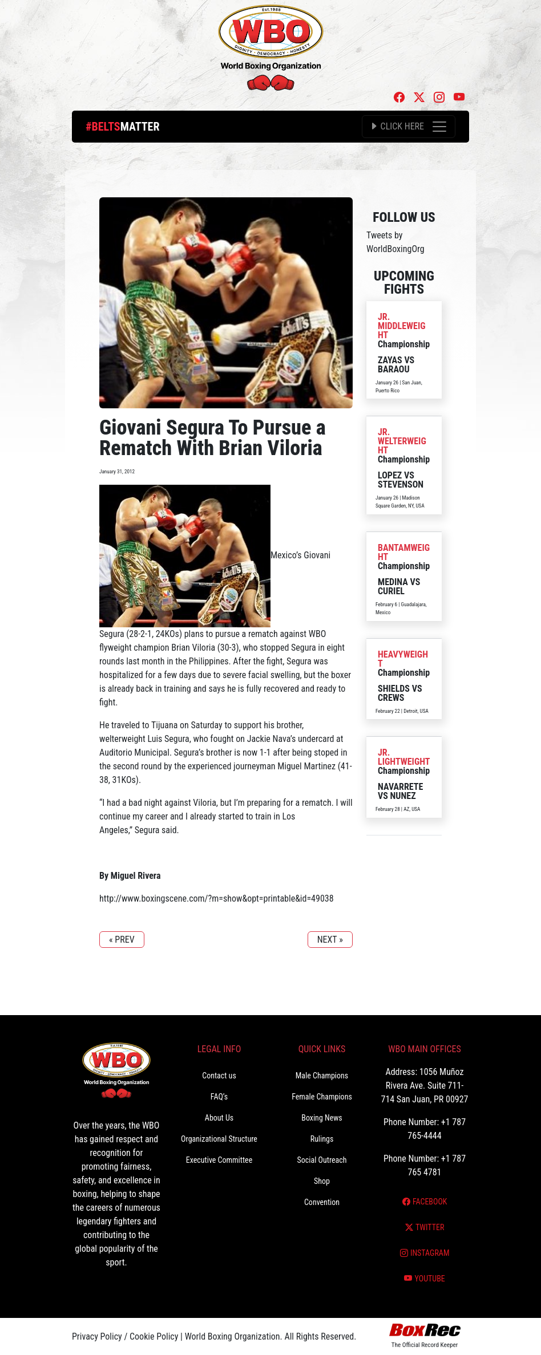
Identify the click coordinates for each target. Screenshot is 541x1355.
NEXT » (330, 939)
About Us (219, 1117)
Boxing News (321, 1117)
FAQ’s (219, 1096)
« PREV (122, 939)
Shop (322, 1181)
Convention (322, 1202)
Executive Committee (219, 1160)
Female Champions (322, 1096)
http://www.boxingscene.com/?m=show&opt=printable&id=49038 (216, 898)
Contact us (219, 1075)
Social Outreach (321, 1160)
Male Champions (322, 1075)
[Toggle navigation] (408, 126)
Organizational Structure (219, 1138)
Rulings (322, 1138)
